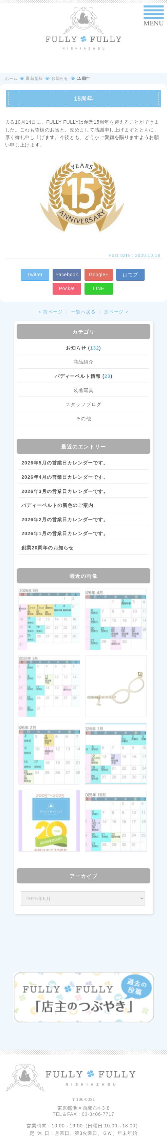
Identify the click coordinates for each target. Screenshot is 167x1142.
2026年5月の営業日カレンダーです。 (64, 462)
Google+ (99, 274)
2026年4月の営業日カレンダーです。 (64, 477)
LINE (99, 288)
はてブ (130, 274)
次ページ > (116, 312)
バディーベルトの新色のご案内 (57, 505)
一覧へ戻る (83, 312)
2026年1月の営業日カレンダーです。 (64, 533)
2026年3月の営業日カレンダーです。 (64, 491)
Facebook (67, 274)
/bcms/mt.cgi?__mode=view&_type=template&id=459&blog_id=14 (83, 898)
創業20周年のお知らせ (47, 547)
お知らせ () (83, 348)
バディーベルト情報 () (83, 376)
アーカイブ (84, 876)
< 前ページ (50, 312)
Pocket (67, 288)
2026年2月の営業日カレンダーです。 (64, 519)
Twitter (35, 274)
